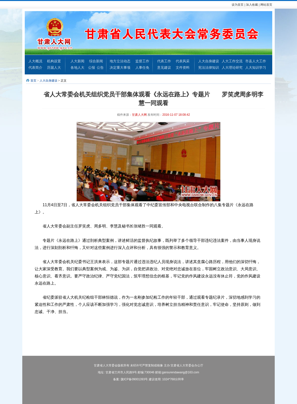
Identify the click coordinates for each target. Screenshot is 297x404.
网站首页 (266, 4)
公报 (91, 67)
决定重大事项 (120, 67)
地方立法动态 (120, 61)
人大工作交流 (232, 61)
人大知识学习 (255, 67)
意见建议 (164, 67)
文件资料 (183, 67)
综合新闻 (96, 61)
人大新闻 (77, 61)
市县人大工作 (255, 61)
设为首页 (238, 4)
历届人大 (54, 67)
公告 (100, 67)
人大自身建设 (208, 61)
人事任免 (142, 67)
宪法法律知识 (208, 67)
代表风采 (183, 61)
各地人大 (77, 67)
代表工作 (164, 61)
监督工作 (142, 61)
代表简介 (35, 67)
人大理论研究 (232, 67)
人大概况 (35, 61)
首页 (33, 80)
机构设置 (54, 61)
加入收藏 (252, 4)
